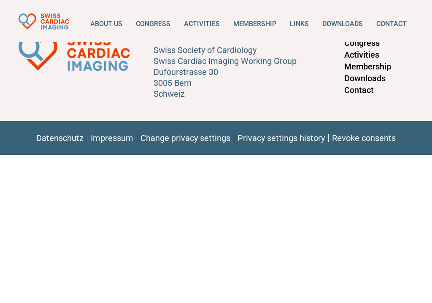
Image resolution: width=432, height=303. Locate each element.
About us (106, 24)
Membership (254, 24)
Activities (202, 24)
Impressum (112, 138)
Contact (391, 24)
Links (299, 24)
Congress (153, 24)
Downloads (342, 24)
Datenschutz (60, 138)
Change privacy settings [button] (185, 138)
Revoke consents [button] (364, 138)
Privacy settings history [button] (281, 138)
